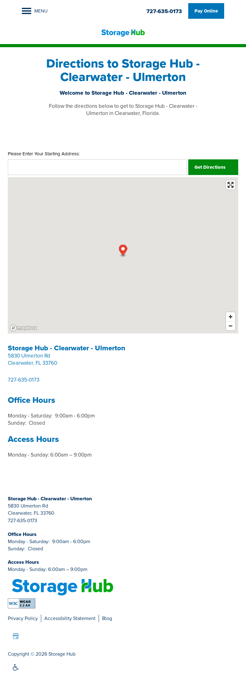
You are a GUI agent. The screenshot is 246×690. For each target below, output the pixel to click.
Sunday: (17, 423)
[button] (206, 11)
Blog (107, 618)
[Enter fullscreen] (230, 184)
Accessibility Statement (70, 618)
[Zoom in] (230, 316)
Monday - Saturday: (30, 416)
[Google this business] (15, 636)
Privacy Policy (23, 618)
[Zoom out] (230, 325)
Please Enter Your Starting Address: (44, 154)
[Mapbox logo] (23, 328)
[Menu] (35, 11)
